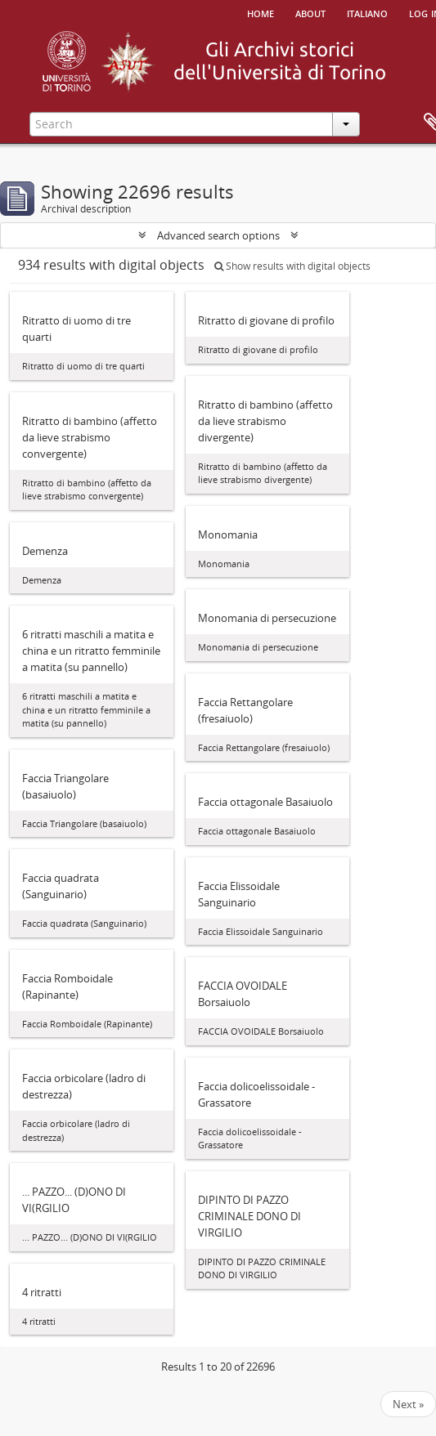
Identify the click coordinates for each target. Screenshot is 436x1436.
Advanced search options (218, 235)
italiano (367, 12)
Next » (408, 1404)
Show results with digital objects (292, 266)
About (310, 12)
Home (260, 12)
